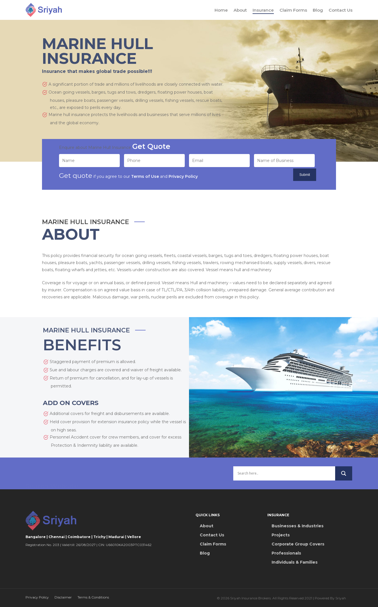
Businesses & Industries (298, 525)
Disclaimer (63, 597)
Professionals (286, 553)
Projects (281, 535)
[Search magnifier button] (343, 481)
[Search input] (284, 481)
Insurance (263, 10)
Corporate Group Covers (298, 544)
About (240, 10)
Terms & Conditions (93, 597)
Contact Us (340, 10)
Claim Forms (293, 10)
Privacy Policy (37, 597)
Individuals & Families (295, 562)
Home (221, 10)
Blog (318, 10)
